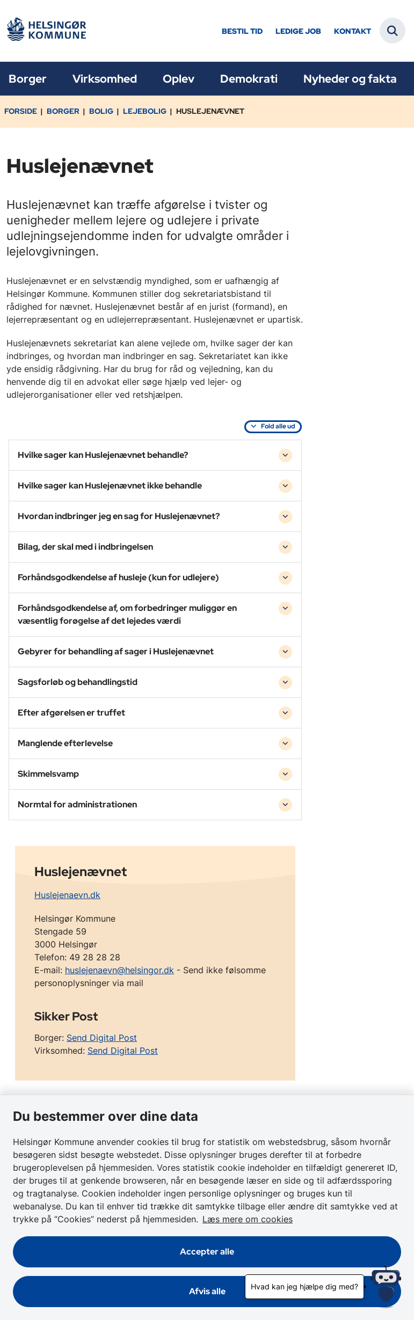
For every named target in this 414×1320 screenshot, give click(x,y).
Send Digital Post (102, 1037)
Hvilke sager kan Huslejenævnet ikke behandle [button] (110, 485)
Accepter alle (207, 1251)
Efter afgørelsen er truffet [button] (71, 712)
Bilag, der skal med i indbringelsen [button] (85, 546)
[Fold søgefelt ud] (392, 30)
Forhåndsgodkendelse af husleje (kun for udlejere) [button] (118, 577)
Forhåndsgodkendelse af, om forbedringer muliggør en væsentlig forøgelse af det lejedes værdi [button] (127, 614)
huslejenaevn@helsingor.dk (119, 970)
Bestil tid (242, 31)
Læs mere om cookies (247, 1219)
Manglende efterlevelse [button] (65, 743)
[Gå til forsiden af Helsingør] (46, 31)
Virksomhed (104, 78)
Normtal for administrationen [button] (77, 804)
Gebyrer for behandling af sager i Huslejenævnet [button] (116, 651)
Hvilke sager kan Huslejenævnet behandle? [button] (103, 455)
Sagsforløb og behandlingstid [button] (77, 682)
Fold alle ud (278, 426)
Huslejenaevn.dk (67, 894)
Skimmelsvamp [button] (48, 773)
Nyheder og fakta (350, 78)
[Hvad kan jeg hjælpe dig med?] (386, 1286)
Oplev (178, 78)
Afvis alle (207, 1291)
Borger (28, 78)
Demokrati (249, 78)
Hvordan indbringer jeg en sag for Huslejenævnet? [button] (119, 516)
